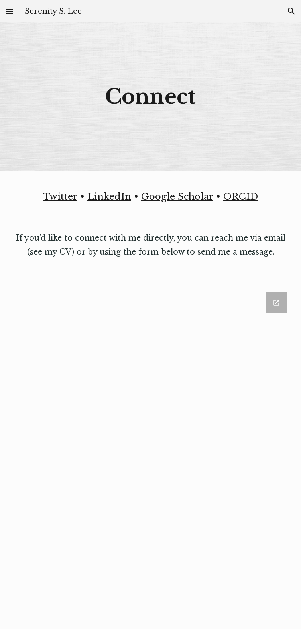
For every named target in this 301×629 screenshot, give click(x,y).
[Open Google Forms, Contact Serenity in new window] (276, 302)
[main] (151, 97)
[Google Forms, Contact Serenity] (151, 455)
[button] (9, 11)
